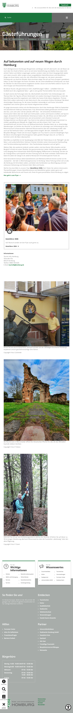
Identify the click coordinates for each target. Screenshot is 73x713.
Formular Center (60, 577)
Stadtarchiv (43, 609)
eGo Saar (43, 641)
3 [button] (49, 8)
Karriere (8, 583)
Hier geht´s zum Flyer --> (12, 175)
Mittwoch (7, 670)
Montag (6, 664)
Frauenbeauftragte (10, 635)
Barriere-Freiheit (9, 638)
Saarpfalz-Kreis (45, 635)
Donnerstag (8, 673)
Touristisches (32, 39)
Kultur (43, 574)
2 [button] (46, 8)
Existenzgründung (25, 583)
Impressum (41, 701)
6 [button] (57, 8)
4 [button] (52, 8)
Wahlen (8, 574)
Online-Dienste (24, 577)
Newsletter (41, 705)
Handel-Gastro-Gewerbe (48, 618)
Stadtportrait (44, 577)
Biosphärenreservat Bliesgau (49, 647)
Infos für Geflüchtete (11, 632)
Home (5, 39)
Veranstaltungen (60, 574)
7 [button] (60, 8)
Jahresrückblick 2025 (47, 580)
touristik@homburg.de (16, 265)
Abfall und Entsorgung (12, 577)
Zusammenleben (45, 571)
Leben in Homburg (18, 39)
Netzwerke (43, 650)
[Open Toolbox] (68, 707)
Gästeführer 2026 (12, 239)
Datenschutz (42, 699)
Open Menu (67, 17)
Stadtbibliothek (45, 606)
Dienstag (7, 667)
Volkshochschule (45, 612)
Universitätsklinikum (47, 629)
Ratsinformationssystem (27, 574)
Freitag (6, 678)
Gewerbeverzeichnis (26, 580)
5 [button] (55, 8)
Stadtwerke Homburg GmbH (49, 632)
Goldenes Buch (60, 580)
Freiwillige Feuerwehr (47, 644)
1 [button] (43, 8)
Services (8, 580)
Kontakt (40, 703)
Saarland (43, 638)
